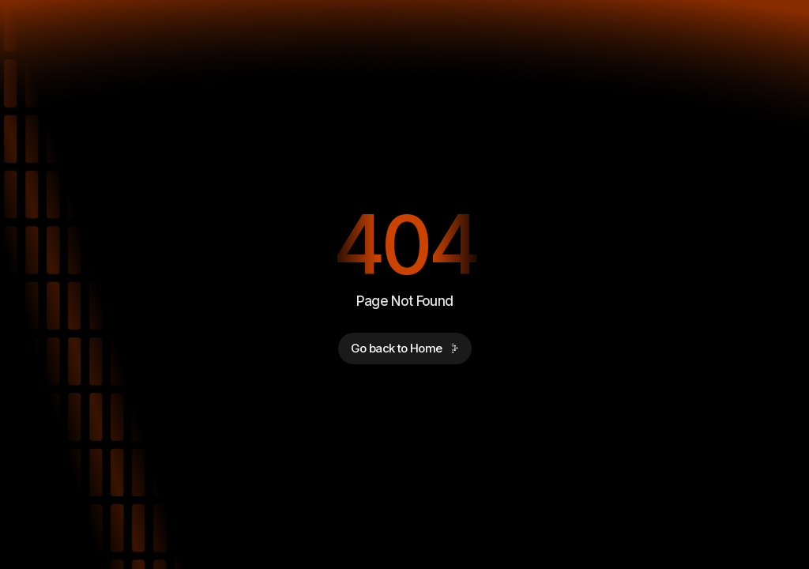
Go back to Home (405, 348)
